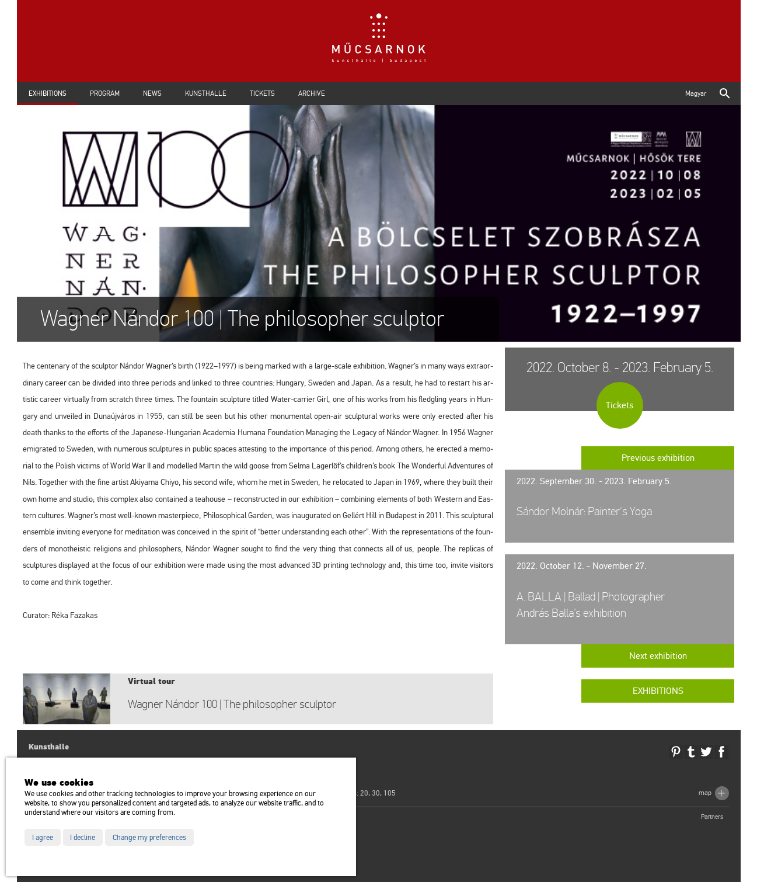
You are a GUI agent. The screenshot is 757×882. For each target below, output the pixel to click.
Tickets (262, 93)
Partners (712, 817)
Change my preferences (149, 837)
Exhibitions (48, 93)
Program (105, 93)
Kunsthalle (205, 93)
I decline (82, 837)
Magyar (695, 93)
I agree (42, 837)
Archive (311, 93)
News (152, 93)
